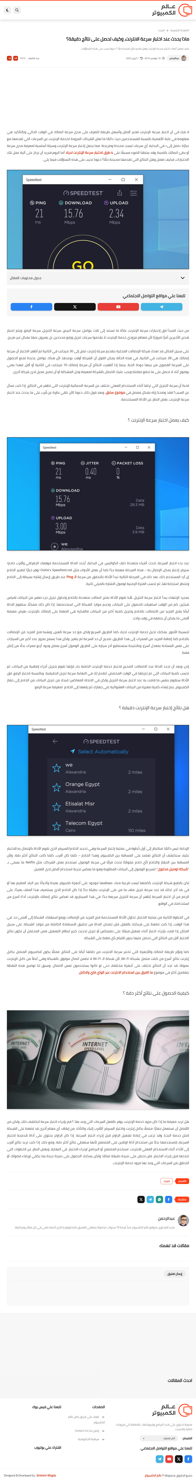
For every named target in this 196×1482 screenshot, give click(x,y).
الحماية (97, 10)
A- (9, 58)
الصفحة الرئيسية (180, 30)
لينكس (87, 10)
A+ (15, 58)
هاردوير (42, 10)
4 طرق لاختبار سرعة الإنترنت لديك (89, 152)
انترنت (161, 30)
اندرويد (70, 10)
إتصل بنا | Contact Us (90, 1430)
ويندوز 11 (118, 10)
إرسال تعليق (174, 1274)
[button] (168, 1199)
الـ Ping (71, 577)
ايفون (61, 10)
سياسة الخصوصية (91, 1439)
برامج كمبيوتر (140, 10)
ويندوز (128, 10)
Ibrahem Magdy (46, 1475)
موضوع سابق (115, 392)
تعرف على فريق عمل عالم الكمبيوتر (86, 1419)
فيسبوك (106, 10)
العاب (79, 10)
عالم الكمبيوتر (153, 1475)
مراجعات (52, 10)
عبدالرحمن (174, 58)
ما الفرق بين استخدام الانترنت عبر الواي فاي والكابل (116, 972)
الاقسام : (187, 1438)
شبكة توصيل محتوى (173, 869)
